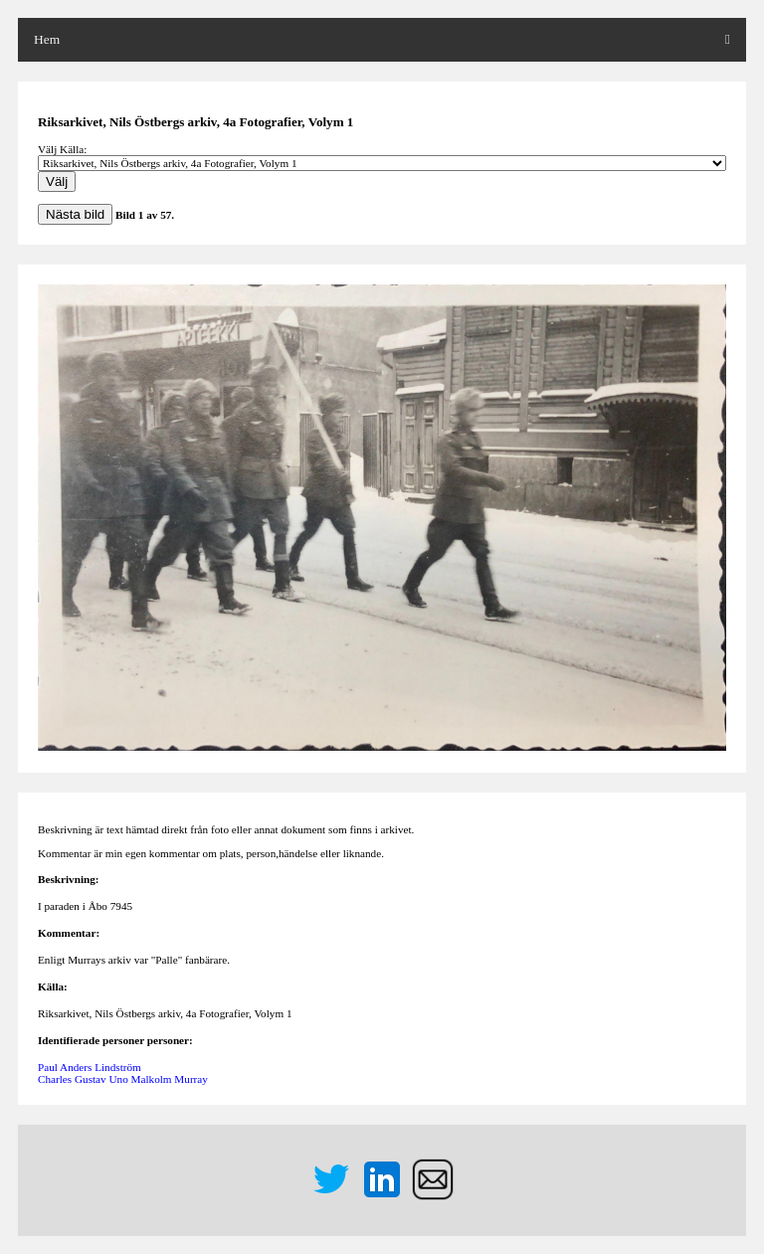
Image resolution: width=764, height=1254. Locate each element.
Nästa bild (75, 214)
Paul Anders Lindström (89, 1067)
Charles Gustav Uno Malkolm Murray (123, 1079)
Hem (47, 39)
